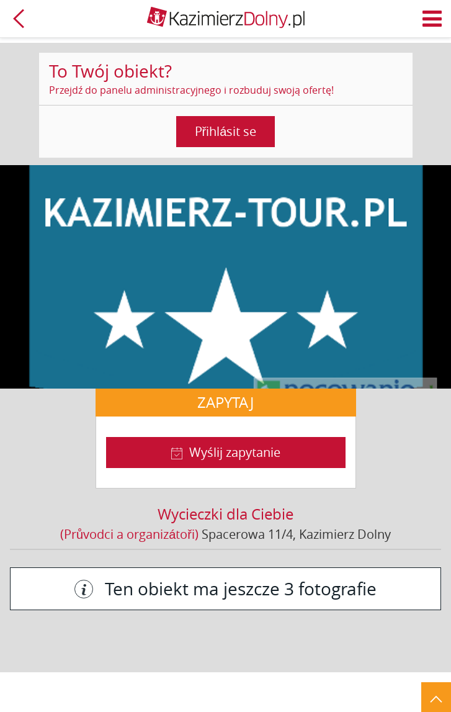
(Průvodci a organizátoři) (129, 534)
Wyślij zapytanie (234, 452)
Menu (432, 18)
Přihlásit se (226, 131)
